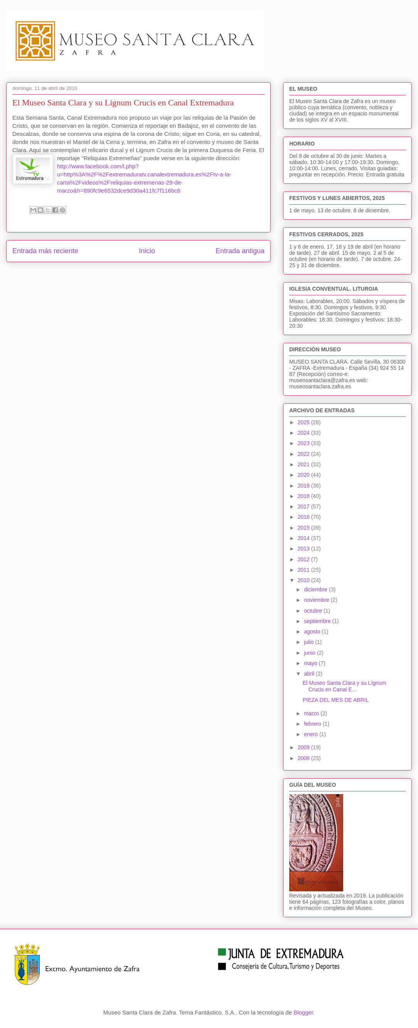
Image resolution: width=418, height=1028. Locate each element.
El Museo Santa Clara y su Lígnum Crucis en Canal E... (344, 686)
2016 (304, 517)
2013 (304, 548)
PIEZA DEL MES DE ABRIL (336, 700)
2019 (304, 486)
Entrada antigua (240, 251)
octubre (314, 611)
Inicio (147, 251)
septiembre (318, 621)
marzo (312, 713)
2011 (304, 570)
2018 (304, 496)
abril (309, 674)
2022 (304, 454)
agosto (313, 631)
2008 (304, 758)
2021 (304, 464)
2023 (304, 443)
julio (309, 642)
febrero (313, 724)
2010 (304, 580)
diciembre (316, 589)
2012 (304, 559)
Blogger (303, 1012)
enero (311, 734)
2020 (304, 475)
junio (310, 653)
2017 (304, 506)
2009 (304, 747)
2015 (304, 528)
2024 (304, 433)
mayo (311, 663)
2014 (304, 538)
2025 (304, 422)
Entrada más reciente (45, 251)
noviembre (317, 600)
